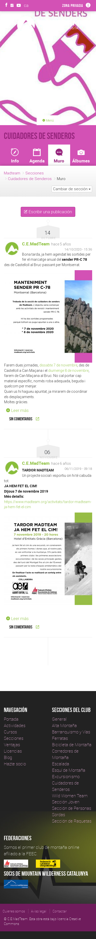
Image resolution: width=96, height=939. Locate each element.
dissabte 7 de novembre (58, 365)
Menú (48, 120)
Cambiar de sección (72, 188)
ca (26, 5)
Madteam (12, 173)
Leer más (16, 410)
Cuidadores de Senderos (30, 178)
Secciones (34, 173)
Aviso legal (38, 911)
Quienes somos (14, 911)
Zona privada (72, 5)
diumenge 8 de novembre (68, 370)
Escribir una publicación (48, 212)
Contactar (59, 911)
